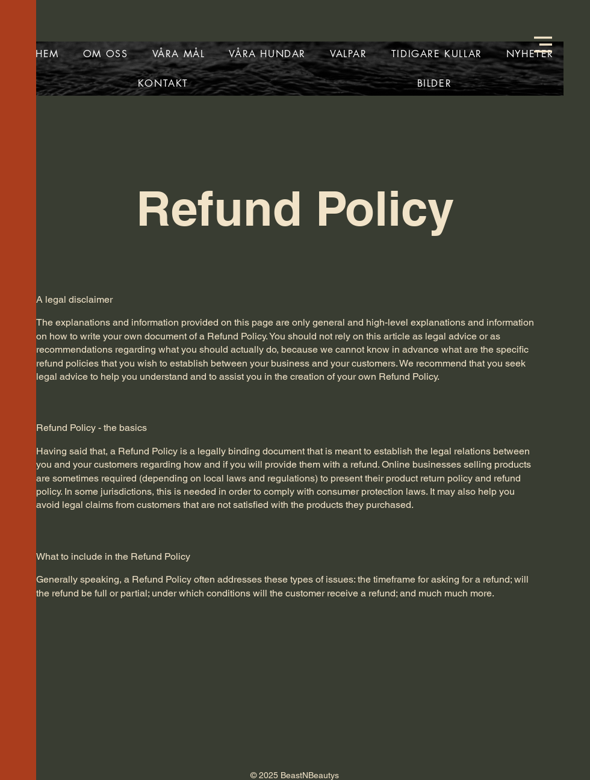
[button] (543, 45)
